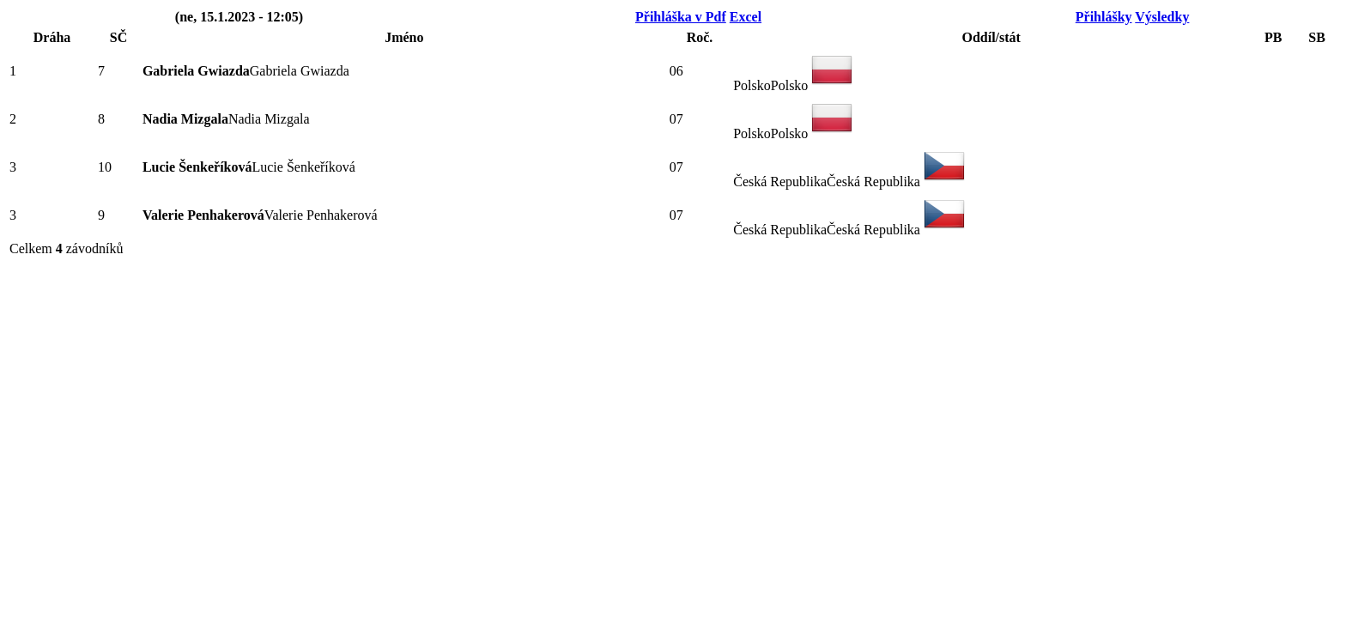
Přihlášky (1104, 16)
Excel (745, 16)
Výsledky (1162, 16)
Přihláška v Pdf (680, 16)
